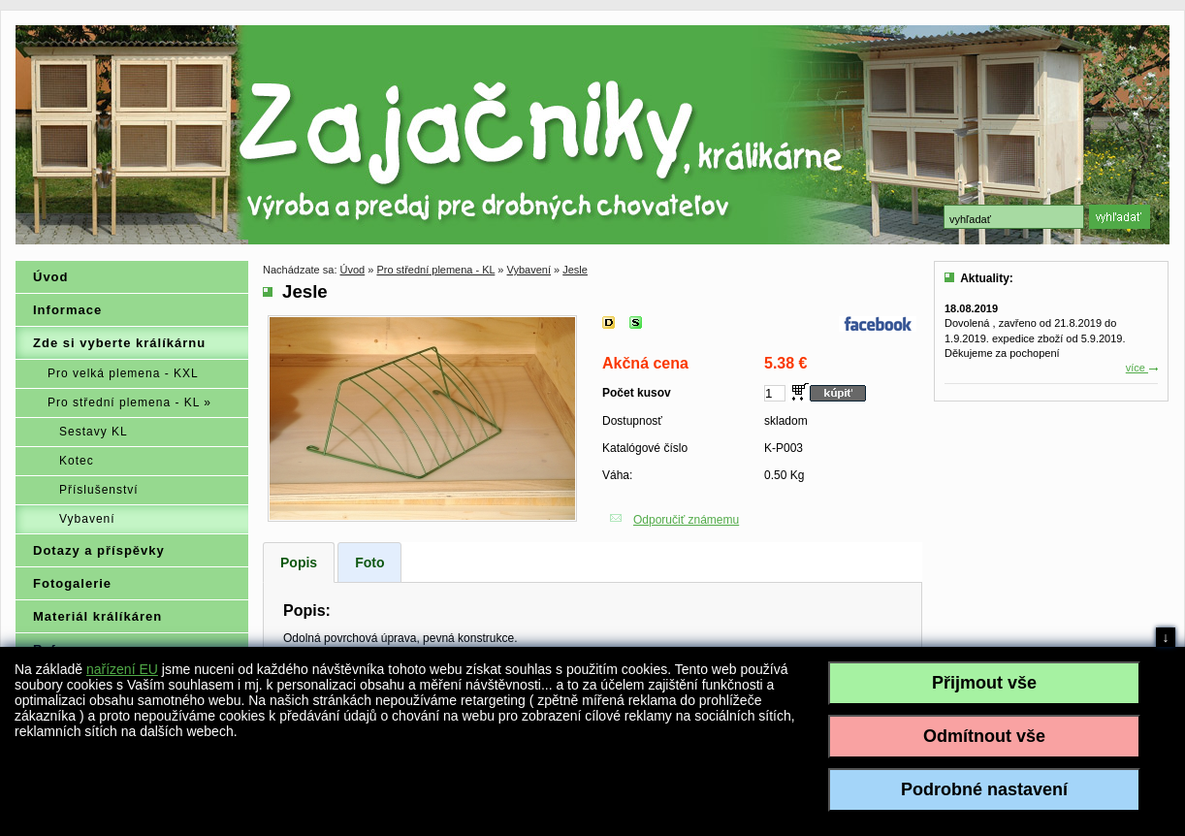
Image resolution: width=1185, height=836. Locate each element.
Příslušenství (99, 490)
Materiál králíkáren (97, 616)
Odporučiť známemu (686, 520)
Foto (369, 562)
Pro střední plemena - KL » (129, 402)
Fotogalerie (72, 583)
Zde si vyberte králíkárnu (119, 343)
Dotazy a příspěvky (99, 550)
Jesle (575, 269)
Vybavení (87, 519)
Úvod (51, 277)
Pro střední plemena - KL (435, 269)
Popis (298, 562)
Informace (67, 310)
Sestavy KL (93, 431)
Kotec (76, 460)
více (1142, 367)
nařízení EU (122, 669)
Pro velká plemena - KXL (123, 373)
